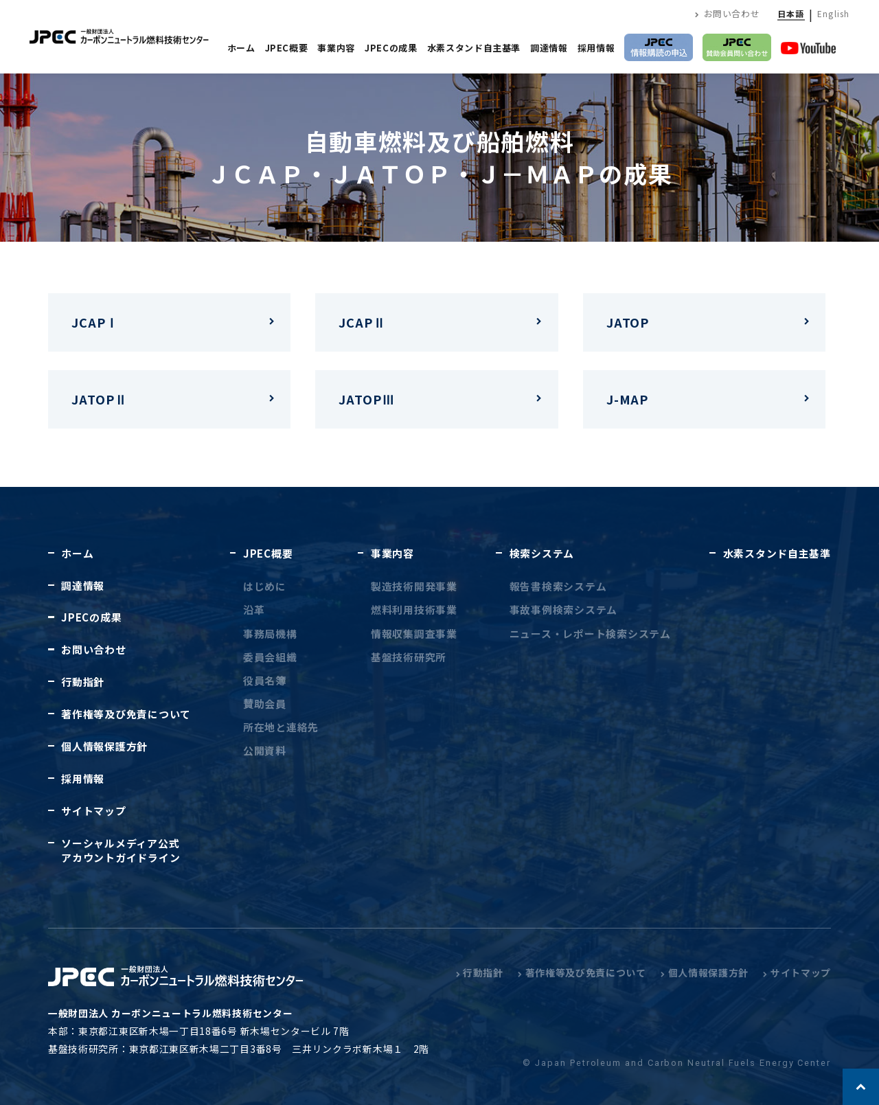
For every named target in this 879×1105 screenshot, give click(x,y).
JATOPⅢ (366, 399)
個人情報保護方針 (104, 746)
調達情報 (549, 47)
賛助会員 (264, 703)
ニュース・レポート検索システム (590, 633)
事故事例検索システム (563, 609)
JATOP (628, 322)
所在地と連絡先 (281, 727)
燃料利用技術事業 (414, 609)
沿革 (253, 609)
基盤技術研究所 (408, 657)
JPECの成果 (391, 47)
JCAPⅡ (362, 322)
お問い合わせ (727, 13)
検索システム (542, 553)
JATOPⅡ (99, 399)
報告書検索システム (558, 586)
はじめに (264, 586)
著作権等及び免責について (126, 714)
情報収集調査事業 (414, 633)
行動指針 (82, 681)
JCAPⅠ (95, 322)
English (833, 13)
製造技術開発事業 (414, 586)
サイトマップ (93, 811)
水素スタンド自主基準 (474, 47)
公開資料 (264, 750)
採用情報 (596, 47)
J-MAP (627, 399)
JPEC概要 (286, 47)
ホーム (241, 47)
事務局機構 (270, 633)
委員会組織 (270, 657)
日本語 (791, 13)
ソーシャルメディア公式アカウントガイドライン (120, 850)
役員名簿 (264, 680)
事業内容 (336, 47)
